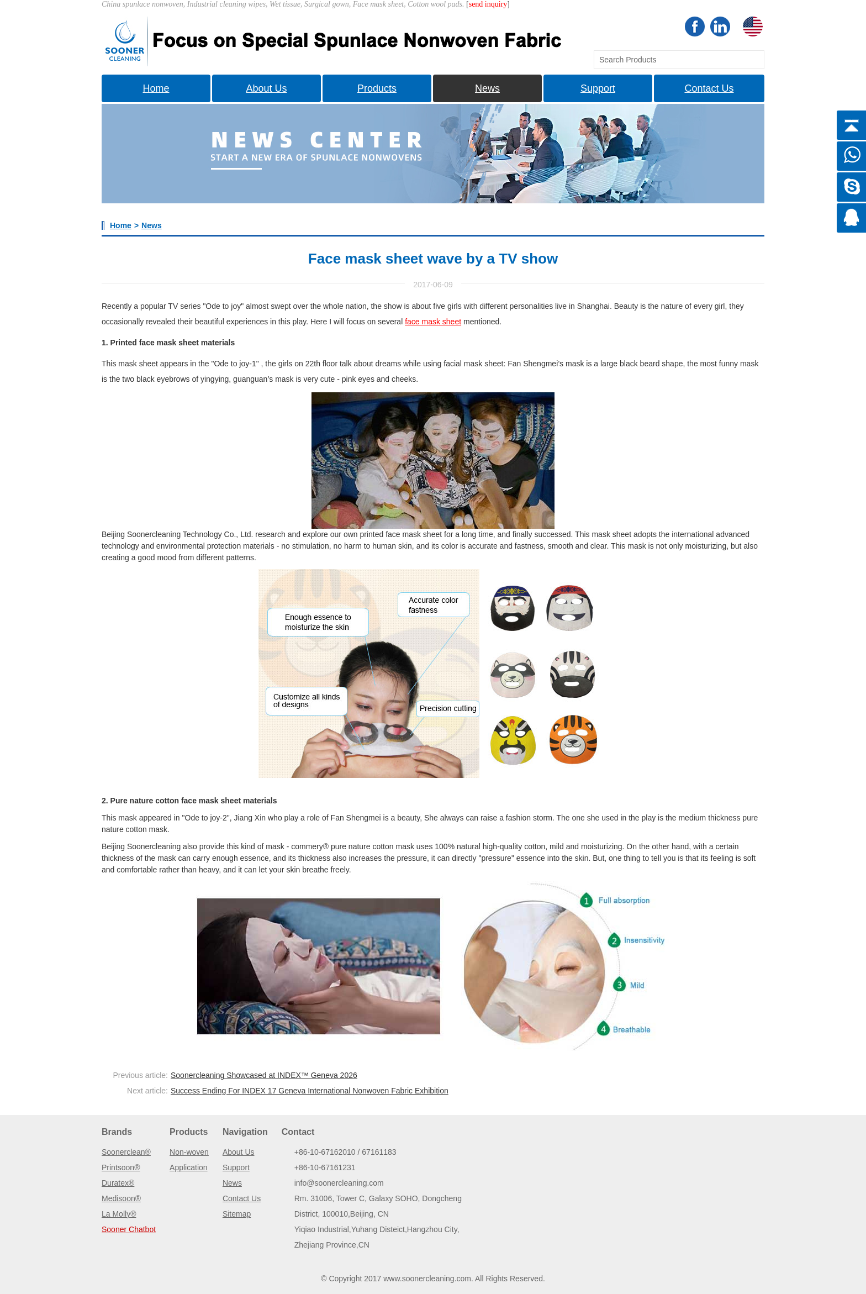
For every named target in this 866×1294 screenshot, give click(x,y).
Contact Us (708, 88)
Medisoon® (121, 1198)
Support (597, 88)
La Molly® (119, 1213)
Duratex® (118, 1183)
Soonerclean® (126, 1152)
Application (189, 1167)
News (487, 88)
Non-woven (189, 1152)
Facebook (695, 26)
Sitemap (237, 1213)
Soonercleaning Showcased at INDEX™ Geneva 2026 (264, 1075)
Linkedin (720, 26)
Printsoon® (121, 1167)
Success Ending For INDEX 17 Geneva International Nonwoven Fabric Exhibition (309, 1090)
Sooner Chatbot (129, 1229)
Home (155, 88)
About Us (266, 88)
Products (377, 88)
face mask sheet (433, 321)
